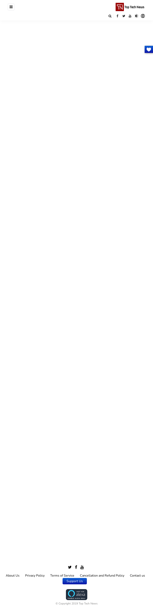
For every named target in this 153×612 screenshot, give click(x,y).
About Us (13, 575)
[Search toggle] (110, 16)
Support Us (75, 581)
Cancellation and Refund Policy (102, 575)
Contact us (137, 575)
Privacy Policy (35, 575)
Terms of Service (62, 575)
